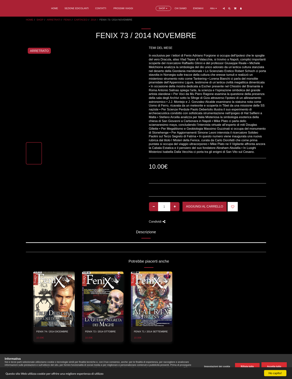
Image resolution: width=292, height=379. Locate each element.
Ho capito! (275, 373)
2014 (93, 19)
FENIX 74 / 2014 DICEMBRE (52, 331)
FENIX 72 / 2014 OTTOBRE (100, 331)
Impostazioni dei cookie (217, 366)
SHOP (39, 19)
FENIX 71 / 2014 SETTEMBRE (151, 331)
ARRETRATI (54, 19)
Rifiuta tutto (247, 366)
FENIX (67, 19)
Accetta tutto (274, 366)
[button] (238, 8)
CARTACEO (81, 19)
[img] (54, 299)
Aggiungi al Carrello (204, 206)
